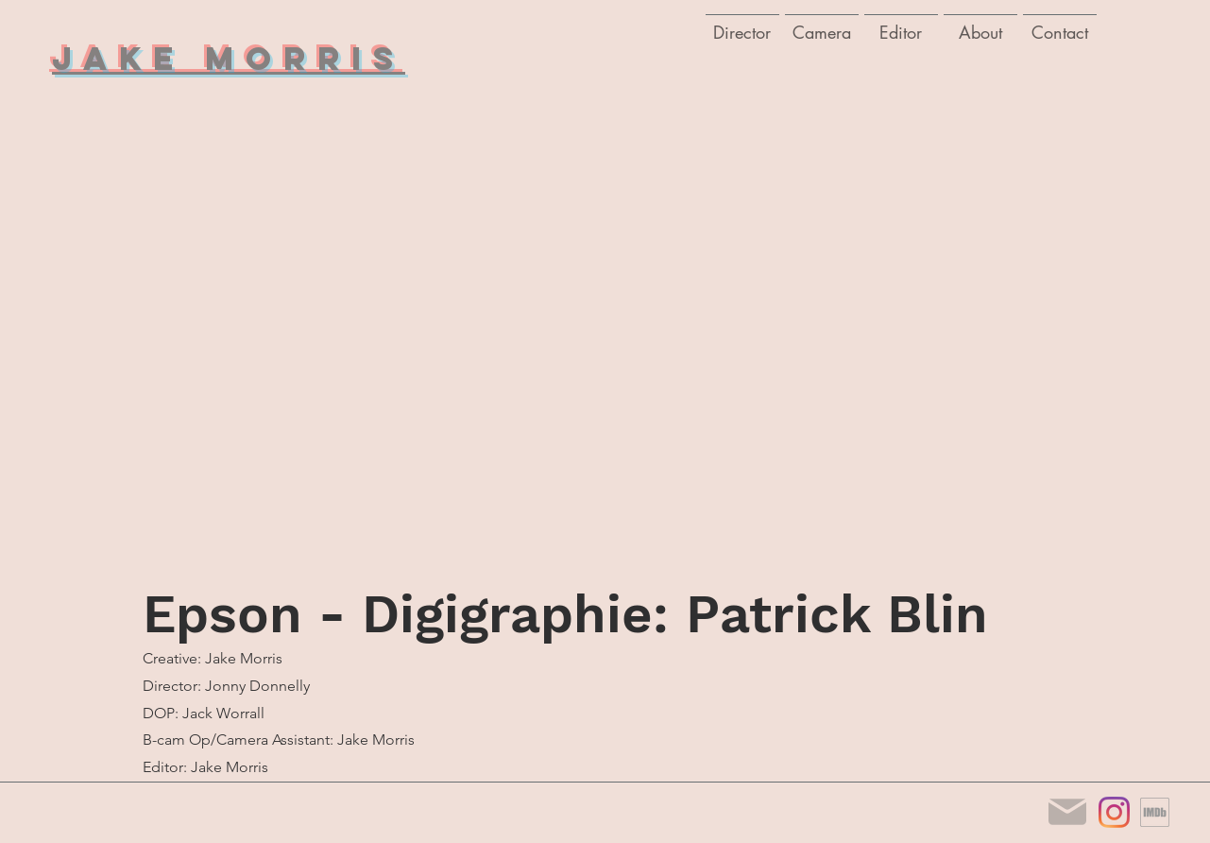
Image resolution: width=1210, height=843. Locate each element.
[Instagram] (1114, 812)
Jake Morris (228, 58)
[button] (821, 23)
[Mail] (1067, 812)
